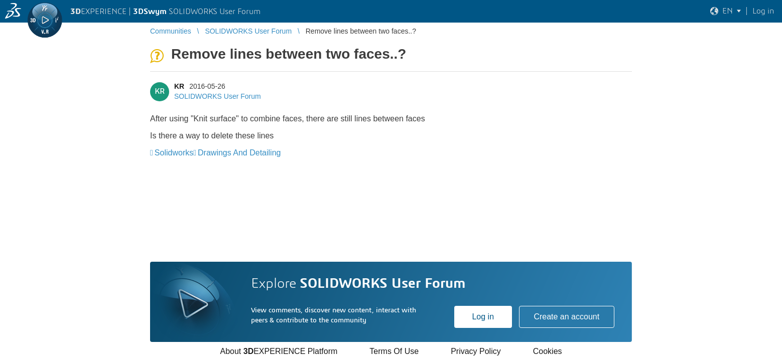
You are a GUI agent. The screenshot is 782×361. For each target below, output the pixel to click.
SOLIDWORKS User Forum (217, 96)
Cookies (547, 351)
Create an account (566, 316)
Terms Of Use (394, 351)
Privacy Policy (476, 351)
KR (179, 86)
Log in (483, 316)
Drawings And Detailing (239, 152)
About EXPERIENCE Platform (278, 351)
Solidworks (174, 152)
